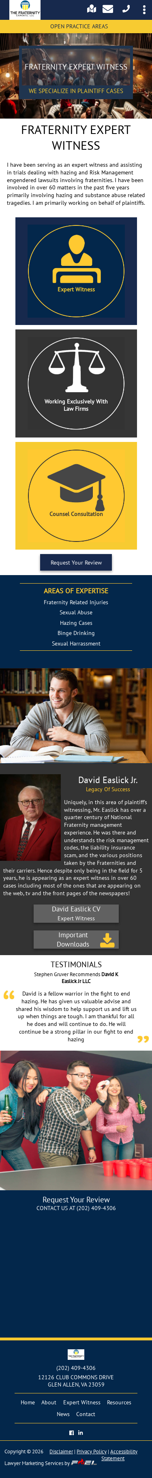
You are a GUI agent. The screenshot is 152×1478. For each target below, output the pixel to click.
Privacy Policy (92, 1451)
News (63, 1414)
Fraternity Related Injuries (76, 602)
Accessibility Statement (119, 1455)
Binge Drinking (76, 633)
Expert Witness (82, 1402)
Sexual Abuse (76, 612)
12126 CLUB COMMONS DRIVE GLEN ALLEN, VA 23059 (76, 1381)
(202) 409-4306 (96, 1208)
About (48, 1402)
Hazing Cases (76, 622)
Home (28, 1402)
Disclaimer (61, 1451)
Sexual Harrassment (76, 643)
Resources (119, 1402)
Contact (85, 1414)
